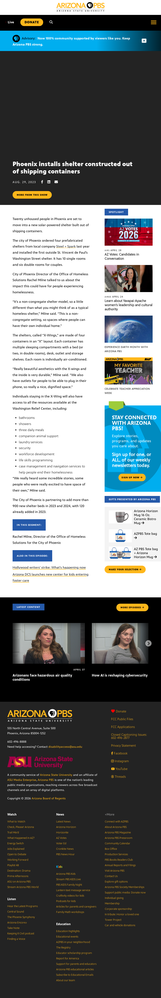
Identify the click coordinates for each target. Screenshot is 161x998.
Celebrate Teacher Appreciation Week (127, 391)
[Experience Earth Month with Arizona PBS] (129, 318)
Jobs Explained (15, 849)
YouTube (119, 769)
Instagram (120, 761)
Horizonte (62, 832)
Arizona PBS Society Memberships (124, 887)
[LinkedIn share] (51, 182)
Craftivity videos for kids (70, 895)
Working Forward (17, 860)
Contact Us (111, 876)
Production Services (116, 854)
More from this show (32, 194)
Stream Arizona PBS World (23, 887)
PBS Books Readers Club (119, 860)
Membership (112, 903)
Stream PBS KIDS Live (68, 879)
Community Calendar (117, 843)
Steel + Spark (66, 246)
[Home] (80, 7)
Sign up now (132, 477)
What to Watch (16, 821)
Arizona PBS (46, 780)
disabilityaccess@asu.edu (65, 747)
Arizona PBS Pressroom (118, 838)
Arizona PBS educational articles (75, 969)
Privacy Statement (123, 746)
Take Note (13, 928)
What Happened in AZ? (21, 838)
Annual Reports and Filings (120, 865)
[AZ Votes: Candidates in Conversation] (129, 221)
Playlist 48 (13, 865)
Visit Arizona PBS (114, 870)
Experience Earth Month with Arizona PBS (126, 349)
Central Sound (15, 911)
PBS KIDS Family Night (69, 885)
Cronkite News (65, 849)
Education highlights (68, 931)
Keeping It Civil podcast (20, 933)
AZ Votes (61, 838)
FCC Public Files (122, 719)
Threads (118, 777)
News (60, 814)
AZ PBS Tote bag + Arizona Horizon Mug (146, 553)
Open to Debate (16, 854)
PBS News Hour (65, 854)
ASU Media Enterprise (21, 780)
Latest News (63, 821)
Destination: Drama (18, 870)
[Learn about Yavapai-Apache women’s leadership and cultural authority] (129, 267)
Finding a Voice (16, 939)
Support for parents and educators (76, 964)
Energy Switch (15, 843)
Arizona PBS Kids (65, 874)
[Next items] (148, 643)
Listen (11, 899)
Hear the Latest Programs (22, 906)
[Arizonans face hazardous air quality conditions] (49, 625)
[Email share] (58, 182)
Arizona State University (56, 775)
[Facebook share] (44, 182)
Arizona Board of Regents (49, 798)
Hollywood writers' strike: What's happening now (49, 567)
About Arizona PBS (116, 827)
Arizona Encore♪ (17, 922)
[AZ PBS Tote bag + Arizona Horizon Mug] (120, 547)
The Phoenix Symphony (21, 917)
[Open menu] (153, 22)
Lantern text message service (73, 890)
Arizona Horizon (66, 827)
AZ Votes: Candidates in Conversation (122, 256)
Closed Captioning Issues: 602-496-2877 (129, 736)
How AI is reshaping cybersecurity (120, 675)
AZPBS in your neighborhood (73, 942)
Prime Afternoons (17, 876)
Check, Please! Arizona (20, 827)
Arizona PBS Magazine (118, 832)
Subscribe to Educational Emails (74, 975)
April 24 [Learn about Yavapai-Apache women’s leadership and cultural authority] (114, 296)
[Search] (51, 22)
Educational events (67, 936)
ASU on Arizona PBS (19, 881)
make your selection (125, 569)
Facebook (119, 753)
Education (63, 924)
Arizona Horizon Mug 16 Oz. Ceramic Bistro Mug (146, 517)
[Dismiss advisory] (144, 41)
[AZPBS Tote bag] (120, 529)
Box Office (111, 849)
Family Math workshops (70, 912)
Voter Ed (61, 843)
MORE (132, 607)
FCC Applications (123, 727)
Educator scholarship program (74, 953)
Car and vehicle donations (120, 925)
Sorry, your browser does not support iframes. (80, 104)
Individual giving (114, 898)
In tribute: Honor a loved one (122, 914)
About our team (65, 980)
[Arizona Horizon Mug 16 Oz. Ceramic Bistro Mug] (120, 511)
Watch (12, 814)
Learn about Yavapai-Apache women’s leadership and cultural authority (128, 305)
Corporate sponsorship (118, 909)
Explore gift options (116, 881)
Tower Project (113, 920)
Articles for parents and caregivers (76, 906)
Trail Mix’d (13, 832)
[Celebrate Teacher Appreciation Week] (129, 360)
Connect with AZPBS (116, 821)
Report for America (67, 958)
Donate (118, 711)
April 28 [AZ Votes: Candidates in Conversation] (113, 250)
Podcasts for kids (66, 901)
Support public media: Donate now (125, 892)
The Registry (63, 947)
